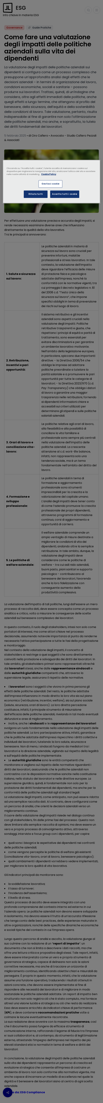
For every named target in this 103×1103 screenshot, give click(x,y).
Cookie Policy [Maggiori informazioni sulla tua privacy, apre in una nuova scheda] (48, 174)
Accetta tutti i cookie (64, 194)
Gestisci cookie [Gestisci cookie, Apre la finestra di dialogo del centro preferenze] (51, 183)
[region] (52, 181)
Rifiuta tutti (36, 194)
